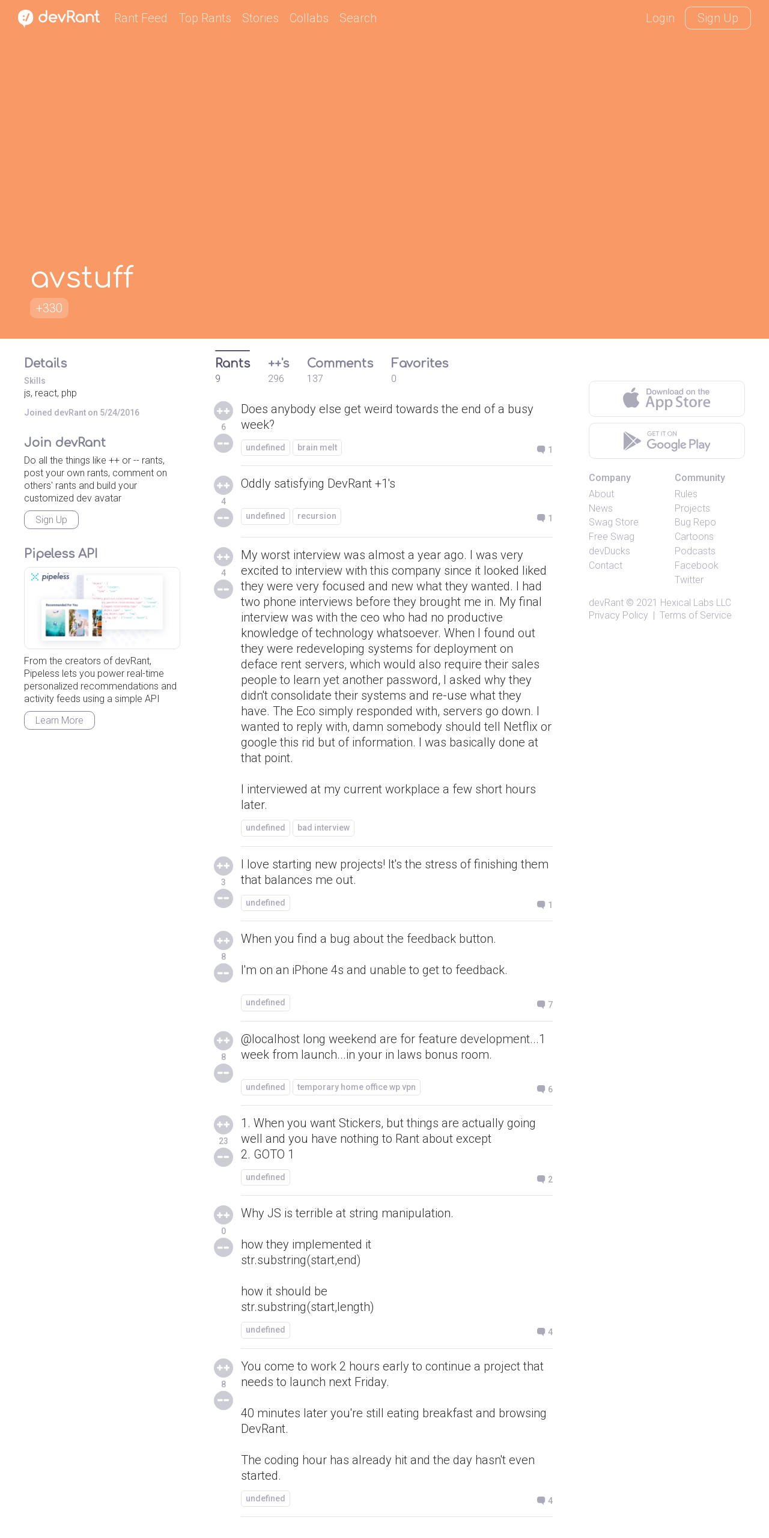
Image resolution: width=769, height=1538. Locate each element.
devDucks (609, 551)
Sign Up (718, 18)
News (601, 508)
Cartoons (694, 536)
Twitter (689, 580)
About (601, 494)
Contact (605, 565)
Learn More (59, 720)
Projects (692, 508)
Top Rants (204, 18)
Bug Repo (695, 522)
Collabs (309, 18)
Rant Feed (141, 18)
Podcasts (695, 551)
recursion (316, 516)
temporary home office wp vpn (356, 1087)
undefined (265, 447)
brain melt (317, 447)
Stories (260, 18)
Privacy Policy (618, 615)
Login (660, 18)
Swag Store (614, 522)
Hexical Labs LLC (695, 602)
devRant (606, 602)
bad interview (323, 827)
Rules (686, 494)
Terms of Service (696, 615)
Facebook (697, 565)
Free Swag (611, 536)
